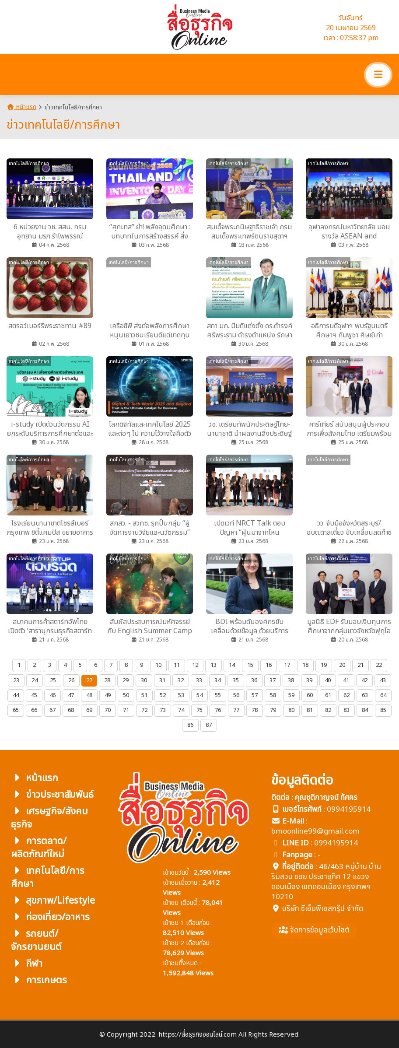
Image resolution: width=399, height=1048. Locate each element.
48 (89, 695)
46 (52, 695)
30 (144, 680)
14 (232, 665)
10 (158, 665)
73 (163, 710)
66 (34, 710)
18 (305, 665)
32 (181, 680)
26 (71, 680)
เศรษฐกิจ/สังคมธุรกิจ (49, 818)
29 (125, 680)
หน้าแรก (21, 107)
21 (360, 665)
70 (108, 710)
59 (291, 695)
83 (346, 710)
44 (16, 695)
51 (144, 695)
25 (53, 680)
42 (364, 680)
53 (181, 695)
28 (107, 680)
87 (209, 725)
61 (328, 695)
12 (195, 665)
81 (310, 710)
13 (213, 665)
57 (255, 695)
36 (254, 680)
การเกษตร (39, 980)
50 (126, 695)
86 (190, 725)
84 (365, 710)
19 (324, 665)
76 (218, 710)
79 (273, 710)
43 (383, 680)
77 (236, 710)
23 (16, 680)
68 (71, 710)
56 (236, 695)
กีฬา (26, 964)
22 (379, 665)
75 (199, 710)
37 (273, 680)
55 (218, 695)
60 (310, 695)
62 (346, 695)
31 (162, 680)
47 (71, 695)
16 (269, 665)
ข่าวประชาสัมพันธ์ (52, 795)
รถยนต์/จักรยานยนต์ (36, 940)
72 (144, 710)
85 (383, 710)
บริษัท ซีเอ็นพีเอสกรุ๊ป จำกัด (322, 909)
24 (35, 680)
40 (328, 680)
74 (181, 710)
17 (287, 665)
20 (342, 665)
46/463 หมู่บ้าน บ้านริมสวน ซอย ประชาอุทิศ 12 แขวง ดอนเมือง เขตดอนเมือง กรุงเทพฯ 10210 (326, 882)
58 (273, 695)
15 (250, 665)
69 (89, 710)
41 (346, 680)
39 (309, 680)
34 (217, 680)
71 (126, 710)
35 (236, 680)
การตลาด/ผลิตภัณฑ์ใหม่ (38, 848)
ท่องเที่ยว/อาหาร (50, 917)
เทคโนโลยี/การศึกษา (47, 877)
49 (108, 695)
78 (255, 710)
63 (365, 695)
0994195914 (349, 809)
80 (291, 710)
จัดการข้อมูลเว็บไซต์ (314, 930)
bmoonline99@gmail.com (315, 831)
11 (177, 665)
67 (52, 710)
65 (16, 710)
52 (163, 695)
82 (328, 710)
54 (199, 695)
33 (199, 680)
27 (89, 680)
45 (34, 695)
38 (291, 680)
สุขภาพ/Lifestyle (53, 901)
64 (383, 695)
